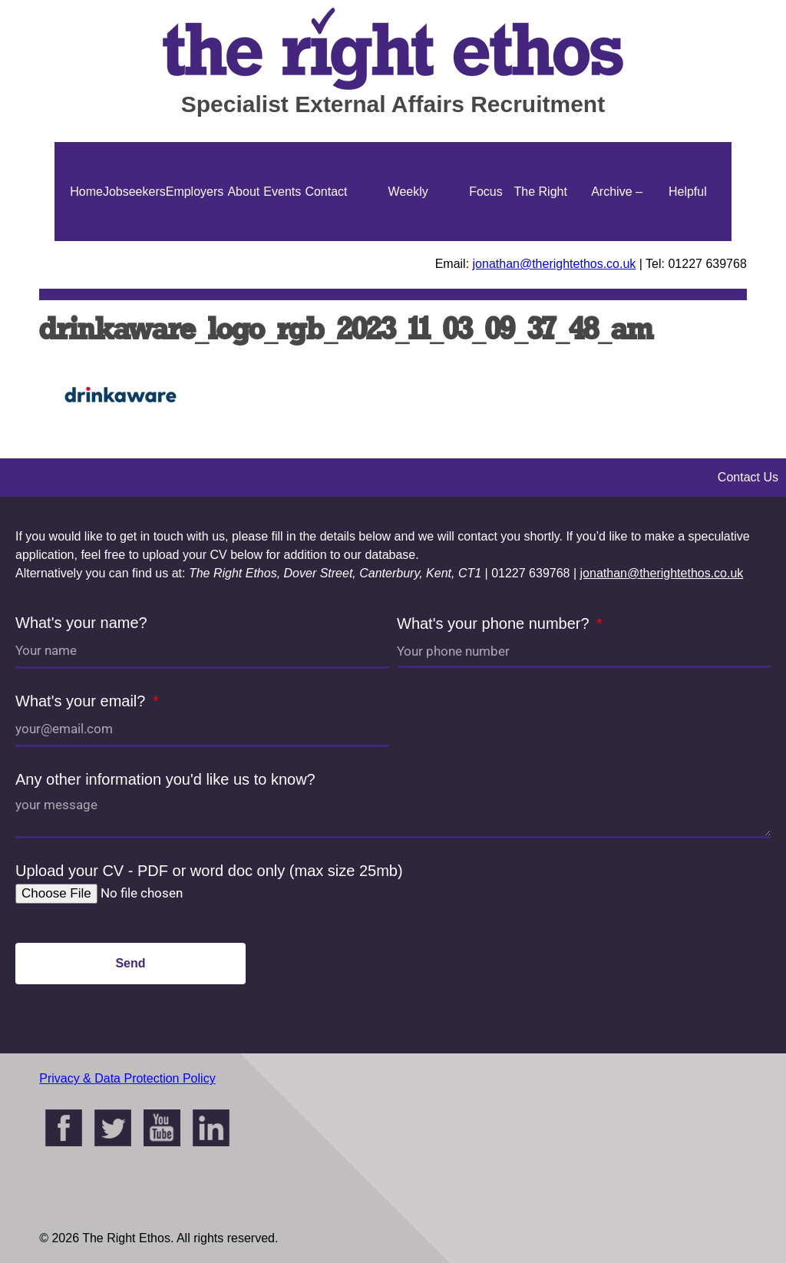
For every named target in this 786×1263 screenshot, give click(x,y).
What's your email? (82, 701)
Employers (195, 191)
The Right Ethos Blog (540, 241)
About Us (243, 241)
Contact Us (326, 241)
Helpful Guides (687, 241)
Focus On (486, 241)
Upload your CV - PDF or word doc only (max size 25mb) (209, 870)
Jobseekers (134, 191)
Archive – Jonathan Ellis (617, 241)
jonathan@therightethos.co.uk (554, 263)
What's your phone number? (495, 623)
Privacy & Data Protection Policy (127, 1078)
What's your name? (81, 622)
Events (282, 191)
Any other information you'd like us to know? (165, 779)
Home (86, 191)
